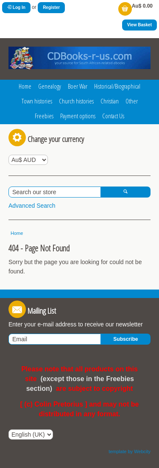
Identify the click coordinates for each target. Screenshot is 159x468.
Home (25, 86)
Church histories (76, 101)
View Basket (139, 24)
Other (132, 101)
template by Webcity (130, 451)
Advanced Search (32, 205)
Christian (109, 101)
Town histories (37, 101)
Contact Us (113, 115)
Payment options (77, 115)
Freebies (44, 115)
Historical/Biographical (117, 86)
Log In (16, 7)
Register (51, 7)
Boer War (77, 86)
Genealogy (49, 86)
